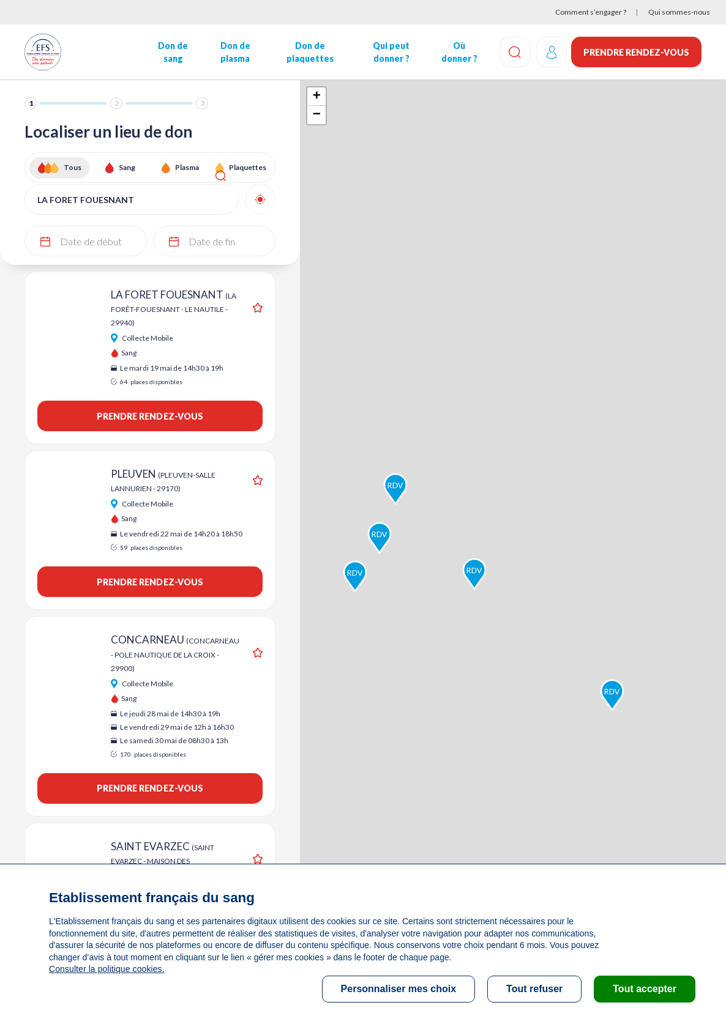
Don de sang (172, 52)
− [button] (317, 115)
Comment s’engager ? (590, 12)
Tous (72, 167)
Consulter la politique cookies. (106, 969)
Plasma (187, 167)
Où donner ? (457, 52)
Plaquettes (247, 167)
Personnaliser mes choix (399, 989)
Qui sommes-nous (679, 12)
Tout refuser (534, 989)
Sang (127, 167)
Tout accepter (644, 989)
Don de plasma (234, 52)
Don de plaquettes (308, 52)
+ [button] (317, 96)
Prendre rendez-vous (636, 52)
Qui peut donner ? (389, 52)
